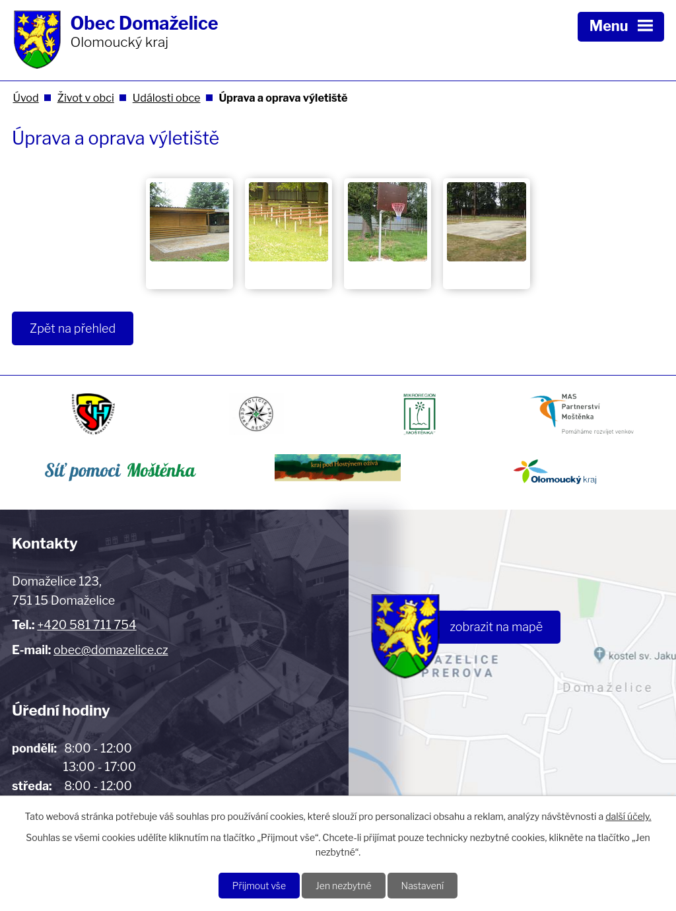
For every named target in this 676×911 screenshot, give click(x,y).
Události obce (167, 97)
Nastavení (422, 885)
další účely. (628, 816)
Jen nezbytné (344, 885)
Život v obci (85, 97)
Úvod (25, 97)
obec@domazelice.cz (110, 650)
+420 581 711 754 (86, 625)
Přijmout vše (259, 885)
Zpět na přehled (73, 328)
